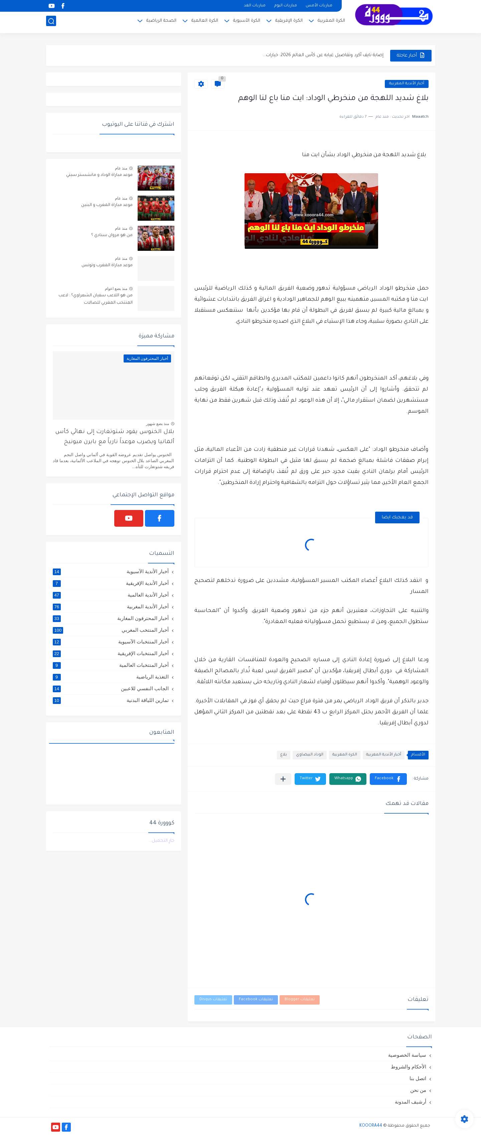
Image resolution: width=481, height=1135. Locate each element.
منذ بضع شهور (157, 423)
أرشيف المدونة (410, 1102)
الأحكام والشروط (408, 1066)
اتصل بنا (418, 1078)
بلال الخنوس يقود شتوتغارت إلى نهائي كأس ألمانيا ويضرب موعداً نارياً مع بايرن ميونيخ (114, 437)
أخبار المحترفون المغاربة (111, 618)
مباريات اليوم (285, 6)
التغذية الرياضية (111, 677)
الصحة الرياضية (161, 21)
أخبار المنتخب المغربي (111, 630)
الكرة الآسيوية (246, 21)
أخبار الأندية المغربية (406, 84)
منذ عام (121, 168)
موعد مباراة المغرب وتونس (107, 265)
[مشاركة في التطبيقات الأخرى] (283, 779)
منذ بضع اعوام (116, 288)
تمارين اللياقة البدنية (111, 700)
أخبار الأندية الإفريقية (111, 583)
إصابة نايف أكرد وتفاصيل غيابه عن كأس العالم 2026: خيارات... (323, 55)
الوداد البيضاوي (309, 755)
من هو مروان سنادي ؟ (112, 235)
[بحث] (51, 22)
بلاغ (283, 755)
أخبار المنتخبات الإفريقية (111, 653)
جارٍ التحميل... (161, 840)
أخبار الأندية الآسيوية (111, 572)
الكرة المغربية (331, 21)
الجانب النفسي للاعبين (111, 689)
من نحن (418, 1090)
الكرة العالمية (204, 21)
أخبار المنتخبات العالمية (111, 665)
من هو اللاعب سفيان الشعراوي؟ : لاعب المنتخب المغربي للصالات (95, 299)
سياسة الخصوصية (407, 1055)
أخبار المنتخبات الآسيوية (111, 642)
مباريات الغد (255, 6)
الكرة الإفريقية (289, 21)
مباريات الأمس (319, 6)
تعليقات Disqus (213, 1000)
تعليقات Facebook (256, 1000)
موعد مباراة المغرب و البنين (107, 205)
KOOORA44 (370, 1126)
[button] (388, 779)
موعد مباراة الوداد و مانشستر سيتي (99, 175)
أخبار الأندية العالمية (111, 595)
